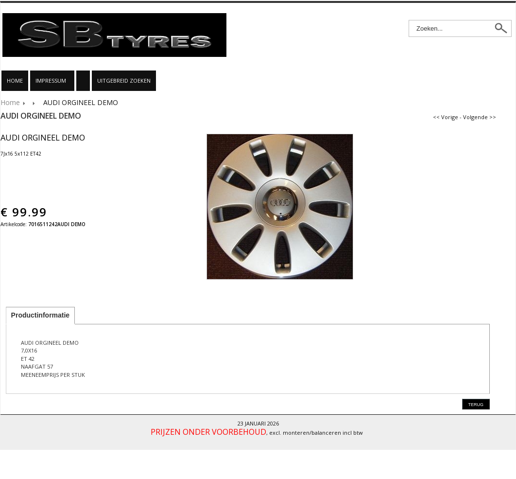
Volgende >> (479, 117)
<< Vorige (445, 117)
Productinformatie (40, 315)
